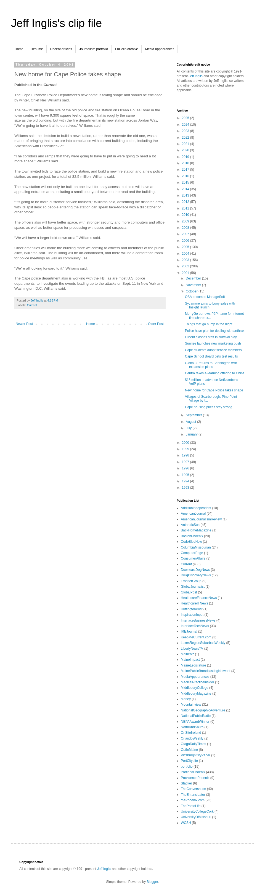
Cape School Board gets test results (211, 356)
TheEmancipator (193, 795)
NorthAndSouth (192, 727)
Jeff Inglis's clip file (56, 23)
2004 (186, 254)
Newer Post (24, 324)
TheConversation (193, 789)
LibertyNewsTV (192, 649)
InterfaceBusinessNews (198, 620)
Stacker (186, 783)
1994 (186, 481)
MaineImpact (190, 660)
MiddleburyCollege (194, 688)
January (192, 434)
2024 (186, 125)
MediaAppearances (195, 677)
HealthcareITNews (194, 603)
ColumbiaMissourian (196, 547)
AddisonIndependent (196, 508)
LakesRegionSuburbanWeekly (203, 643)
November (194, 285)
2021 (186, 144)
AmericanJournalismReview (201, 519)
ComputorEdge (192, 553)
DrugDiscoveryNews (196, 575)
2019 (186, 157)
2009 (186, 221)
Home (19, 49)
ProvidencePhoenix (195, 778)
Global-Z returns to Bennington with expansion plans (211, 365)
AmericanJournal (193, 513)
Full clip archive (126, 49)
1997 (186, 462)
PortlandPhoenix (193, 772)
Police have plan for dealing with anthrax (214, 331)
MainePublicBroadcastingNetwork (205, 671)
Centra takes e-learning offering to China (215, 373)
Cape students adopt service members (213, 350)
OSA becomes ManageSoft (205, 297)
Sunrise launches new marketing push (213, 343)
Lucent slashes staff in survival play (211, 337)
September (194, 415)
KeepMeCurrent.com (196, 637)
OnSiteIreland (191, 733)
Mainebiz (187, 654)
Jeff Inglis (195, 76)
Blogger (152, 882)
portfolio (187, 766)
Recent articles (61, 49)
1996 (186, 468)
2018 (186, 163)
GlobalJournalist (193, 586)
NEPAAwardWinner (195, 722)
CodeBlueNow (191, 542)
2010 (186, 215)
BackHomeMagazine (196, 530)
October (192, 291)
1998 (186, 455)
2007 (186, 234)
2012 (186, 202)
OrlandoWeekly (192, 738)
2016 (186, 176)
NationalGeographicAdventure (203, 710)
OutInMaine (189, 750)
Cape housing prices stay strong (208, 407)
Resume (37, 49)
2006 (186, 241)
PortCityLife (189, 761)
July (189, 428)
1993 (186, 488)
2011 (186, 208)
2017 (186, 169)
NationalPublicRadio (196, 716)
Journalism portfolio (93, 49)
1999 (186, 449)
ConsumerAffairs (193, 558)
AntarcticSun (190, 525)
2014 (186, 189)
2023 (186, 131)
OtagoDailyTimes (193, 744)
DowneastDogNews (195, 570)
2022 (186, 137)
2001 (186, 273)
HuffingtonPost (192, 609)
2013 (186, 195)
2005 (186, 247)
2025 (186, 118)
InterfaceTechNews (195, 626)
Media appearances (159, 49)
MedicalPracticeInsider (197, 682)
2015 (186, 182)
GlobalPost (189, 592)
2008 (186, 228)
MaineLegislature (193, 665)
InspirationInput (192, 615)
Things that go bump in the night (208, 324)
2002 (186, 266)
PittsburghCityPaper (195, 755)
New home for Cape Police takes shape (214, 390)
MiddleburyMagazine (196, 693)
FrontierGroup (191, 581)
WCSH (186, 823)
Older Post (156, 324)
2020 (186, 150)
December (194, 278)
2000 (186, 443)
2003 (186, 260)
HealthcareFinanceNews (199, 598)
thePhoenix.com (193, 800)
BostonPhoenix (192, 536)
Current (32, 305)
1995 (186, 475)
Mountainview (191, 704)
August (191, 422)
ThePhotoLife (190, 806)
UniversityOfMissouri (196, 817)
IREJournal (189, 631)
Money (186, 699)
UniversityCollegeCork (197, 811)
